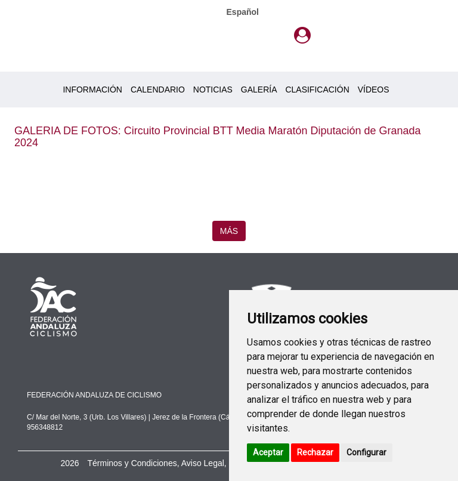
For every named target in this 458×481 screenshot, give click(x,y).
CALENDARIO (158, 89)
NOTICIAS (213, 89)
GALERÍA (259, 89)
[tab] (302, 35)
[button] (302, 35)
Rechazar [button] (315, 452)
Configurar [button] (366, 452)
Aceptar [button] (268, 452)
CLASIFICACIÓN (317, 89)
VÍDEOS (373, 89)
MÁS (229, 231)
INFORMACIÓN (92, 89)
